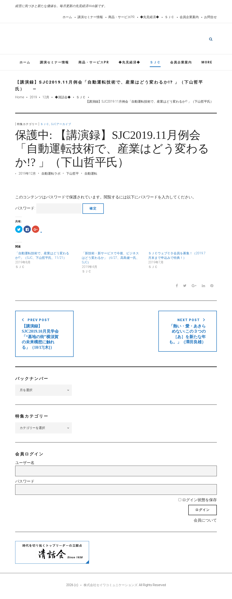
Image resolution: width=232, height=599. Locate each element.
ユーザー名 (24, 463)
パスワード (24, 482)
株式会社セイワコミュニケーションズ (111, 586)
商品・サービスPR (121, 17)
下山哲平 (72, 174)
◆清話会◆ (63, 98)
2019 (33, 98)
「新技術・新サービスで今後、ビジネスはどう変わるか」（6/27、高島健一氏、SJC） (110, 258)
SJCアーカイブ (61, 125)
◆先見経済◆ (149, 17)
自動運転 (91, 174)
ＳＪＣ (169, 17)
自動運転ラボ (50, 174)
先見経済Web (127, 39)
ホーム (67, 17)
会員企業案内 (189, 17)
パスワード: (48, 209)
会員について (205, 521)
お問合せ (210, 17)
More (207, 63)
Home (19, 98)
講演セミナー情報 (90, 17)
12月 (45, 98)
